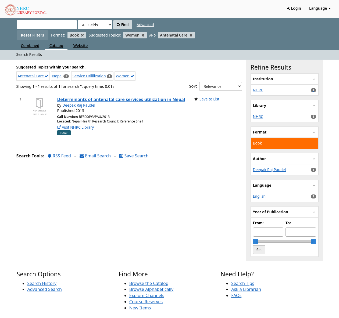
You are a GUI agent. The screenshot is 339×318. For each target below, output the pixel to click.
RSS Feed (59, 156)
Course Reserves (146, 302)
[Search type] (95, 24)
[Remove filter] (82, 35)
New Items (140, 308)
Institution (263, 78)
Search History (42, 283)
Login (294, 8)
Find (123, 24)
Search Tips (242, 283)
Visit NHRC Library (75, 127)
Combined (30, 45)
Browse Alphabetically (151, 289)
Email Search (96, 156)
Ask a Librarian (246, 289)
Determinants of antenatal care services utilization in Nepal (121, 99)
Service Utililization (89, 75)
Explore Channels (146, 295)
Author (259, 158)
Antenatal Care (33, 75)
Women (125, 75)
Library (259, 105)
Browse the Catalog (149, 283)
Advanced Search (44, 289)
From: (258, 222)
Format (260, 132)
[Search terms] (47, 24)
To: (288, 222)
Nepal (57, 75)
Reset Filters (32, 35)
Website (80, 45)
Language (320, 8)
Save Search (133, 156)
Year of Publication (270, 211)
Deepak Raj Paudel (78, 105)
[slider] (255, 241)
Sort (193, 86)
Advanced (145, 24)
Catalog (56, 45)
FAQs (236, 295)
